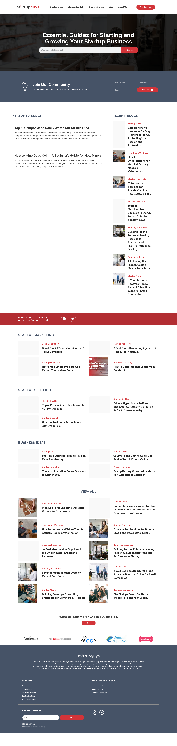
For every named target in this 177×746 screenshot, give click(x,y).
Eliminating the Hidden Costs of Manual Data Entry (139, 265)
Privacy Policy (97, 702)
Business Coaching (122, 362)
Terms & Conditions (99, 705)
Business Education (137, 201)
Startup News (134, 123)
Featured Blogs (49, 401)
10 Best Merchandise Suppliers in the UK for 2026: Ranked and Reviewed (139, 212)
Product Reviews (121, 467)
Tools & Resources (29, 712)
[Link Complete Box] (59, 133)
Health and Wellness (138, 153)
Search (130, 50)
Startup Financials (137, 179)
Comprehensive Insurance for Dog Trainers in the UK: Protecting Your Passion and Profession (134, 510)
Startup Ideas (56, 7)
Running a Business (137, 227)
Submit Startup (96, 7)
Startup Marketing (122, 344)
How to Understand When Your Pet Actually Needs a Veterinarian (139, 164)
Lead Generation (50, 344)
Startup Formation (51, 467)
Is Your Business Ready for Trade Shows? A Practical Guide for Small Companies (139, 287)
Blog (111, 7)
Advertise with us (98, 698)
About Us (122, 7)
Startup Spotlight (76, 7)
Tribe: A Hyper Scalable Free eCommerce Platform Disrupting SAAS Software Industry (133, 407)
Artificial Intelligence (30, 698)
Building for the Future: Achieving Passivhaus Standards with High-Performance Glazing (133, 553)
